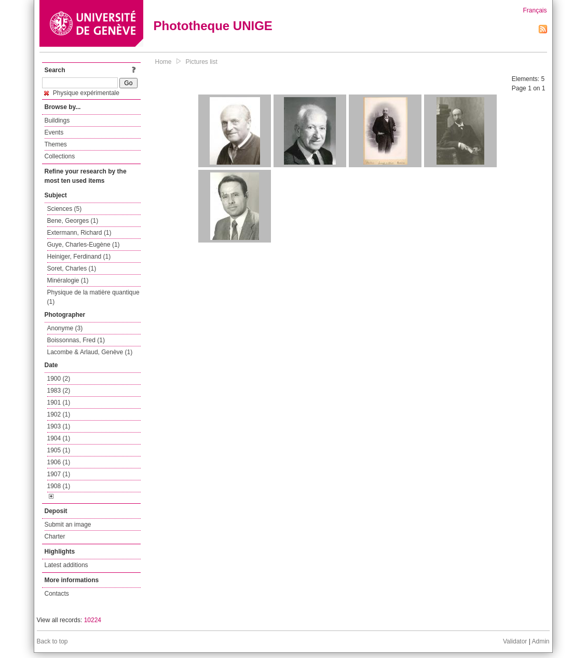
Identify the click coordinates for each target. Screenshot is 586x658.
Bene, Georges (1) (73, 220)
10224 (92, 620)
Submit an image (68, 524)
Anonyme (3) (65, 328)
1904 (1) (59, 438)
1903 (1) (59, 426)
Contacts (57, 593)
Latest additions (66, 565)
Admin (540, 641)
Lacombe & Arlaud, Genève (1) (90, 352)
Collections (60, 156)
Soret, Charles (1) (72, 268)
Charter (55, 536)
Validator (515, 641)
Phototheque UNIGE (213, 26)
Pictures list (201, 61)
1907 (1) (59, 474)
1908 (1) (59, 486)
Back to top (52, 641)
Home (163, 61)
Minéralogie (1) (68, 280)
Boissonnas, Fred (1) (76, 340)
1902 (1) (59, 414)
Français (535, 10)
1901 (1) (59, 402)
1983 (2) (59, 390)
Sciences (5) (64, 208)
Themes (56, 144)
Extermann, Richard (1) (79, 232)
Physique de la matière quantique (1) (93, 297)
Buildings (57, 120)
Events (54, 132)
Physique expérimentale (81, 93)
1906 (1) (59, 462)
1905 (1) (59, 450)
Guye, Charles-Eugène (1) (83, 244)
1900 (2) (59, 378)
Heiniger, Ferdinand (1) (79, 256)
